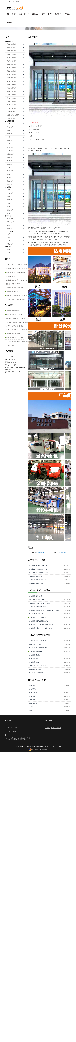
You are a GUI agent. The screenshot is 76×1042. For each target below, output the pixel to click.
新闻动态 (35, 14)
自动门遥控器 (33, 703)
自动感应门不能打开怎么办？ (37, 665)
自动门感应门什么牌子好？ (37, 644)
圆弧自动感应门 (11, 101)
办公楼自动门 (10, 150)
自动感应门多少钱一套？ (36, 583)
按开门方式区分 (9, 231)
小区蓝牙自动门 (62, 552)
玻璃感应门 (10, 228)
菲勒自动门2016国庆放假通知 (14, 337)
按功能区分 (8, 187)
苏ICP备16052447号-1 (55, 746)
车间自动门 (10, 144)
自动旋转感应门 (11, 64)
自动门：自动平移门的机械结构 (15, 326)
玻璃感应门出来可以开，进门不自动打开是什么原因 (44, 610)
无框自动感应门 (11, 81)
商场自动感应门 (11, 105)
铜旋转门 (9, 225)
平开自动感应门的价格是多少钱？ (38, 572)
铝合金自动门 (10, 222)
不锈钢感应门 (10, 218)
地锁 (30, 710)
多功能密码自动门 (41, 552)
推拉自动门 (10, 240)
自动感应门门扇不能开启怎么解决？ (39, 621)
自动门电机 (32, 699)
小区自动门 (10, 167)
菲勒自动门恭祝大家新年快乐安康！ (16, 272)
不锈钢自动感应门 (12, 118)
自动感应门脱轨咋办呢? (35, 596)
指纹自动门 (10, 196)
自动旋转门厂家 (10, 276)
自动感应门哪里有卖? (35, 662)
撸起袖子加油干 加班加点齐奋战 (15, 299)
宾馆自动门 (10, 127)
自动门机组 (32, 696)
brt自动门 (9, 177)
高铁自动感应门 (11, 44)
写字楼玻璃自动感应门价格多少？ (38, 565)
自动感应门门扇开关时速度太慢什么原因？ (41, 628)
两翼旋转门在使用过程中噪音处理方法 (17, 280)
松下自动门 (10, 252)
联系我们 (9, 22)
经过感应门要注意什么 (12, 345)
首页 (7, 14)
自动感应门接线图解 (35, 669)
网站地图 (18, 1)
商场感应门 (10, 164)
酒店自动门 (10, 123)
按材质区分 (8, 216)
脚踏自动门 (10, 193)
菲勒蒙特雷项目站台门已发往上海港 (16, 268)
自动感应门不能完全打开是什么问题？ (40, 603)
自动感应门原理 (33, 658)
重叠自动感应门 (11, 50)
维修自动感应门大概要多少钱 (37, 599)
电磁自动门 (10, 213)
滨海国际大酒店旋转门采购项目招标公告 (17, 318)
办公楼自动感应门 (12, 111)
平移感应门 (10, 234)
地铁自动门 (10, 181)
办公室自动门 (10, 154)
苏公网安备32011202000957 (39, 749)
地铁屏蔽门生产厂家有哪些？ (14, 288)
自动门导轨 (32, 689)
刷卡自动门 (10, 189)
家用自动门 (10, 133)
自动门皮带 (32, 685)
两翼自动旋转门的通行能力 (14, 314)
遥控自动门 (10, 210)
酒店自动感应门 (11, 54)
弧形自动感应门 (11, 84)
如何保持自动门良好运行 (13, 333)
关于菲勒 (67, 14)
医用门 (50, 14)
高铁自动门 (10, 174)
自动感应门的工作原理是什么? (37, 640)
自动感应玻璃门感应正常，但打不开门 (40, 614)
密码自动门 (10, 203)
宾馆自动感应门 (11, 91)
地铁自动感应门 (11, 98)
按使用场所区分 (9, 121)
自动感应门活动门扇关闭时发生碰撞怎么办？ (42, 624)
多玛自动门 (10, 249)
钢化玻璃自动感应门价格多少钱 (38, 569)
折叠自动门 (10, 244)
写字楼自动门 (10, 157)
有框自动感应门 (11, 78)
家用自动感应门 (11, 94)
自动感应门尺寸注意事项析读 (37, 617)
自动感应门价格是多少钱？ (37, 576)
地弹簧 (31, 707)
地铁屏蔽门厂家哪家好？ (13, 291)
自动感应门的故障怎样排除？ (37, 606)
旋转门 (14, 14)
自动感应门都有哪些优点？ (37, 651)
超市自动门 (10, 160)
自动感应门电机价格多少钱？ (37, 579)
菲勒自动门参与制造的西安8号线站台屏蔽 (18, 264)
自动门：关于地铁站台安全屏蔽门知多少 (17, 330)
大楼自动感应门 (9, 41)
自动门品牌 (8, 246)
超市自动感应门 (11, 57)
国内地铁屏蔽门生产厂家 (13, 284)
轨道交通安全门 (24, 14)
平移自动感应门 (11, 88)
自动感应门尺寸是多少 (35, 655)
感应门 (43, 14)
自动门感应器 (33, 692)
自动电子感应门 (11, 61)
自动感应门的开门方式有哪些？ (38, 648)
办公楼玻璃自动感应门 (13, 115)
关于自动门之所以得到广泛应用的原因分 (17, 341)
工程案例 (58, 14)
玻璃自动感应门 (11, 71)
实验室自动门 (10, 147)
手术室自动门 (10, 140)
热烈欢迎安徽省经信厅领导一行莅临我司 (17, 295)
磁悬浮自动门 (10, 184)
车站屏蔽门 (10, 171)
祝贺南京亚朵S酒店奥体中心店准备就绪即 (18, 322)
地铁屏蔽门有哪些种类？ (13, 310)
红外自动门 (10, 206)
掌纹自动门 (10, 200)
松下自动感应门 (11, 74)
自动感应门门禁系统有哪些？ (37, 673)
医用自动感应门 (11, 108)
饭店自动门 (10, 130)
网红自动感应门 (11, 67)
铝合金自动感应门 (12, 47)
